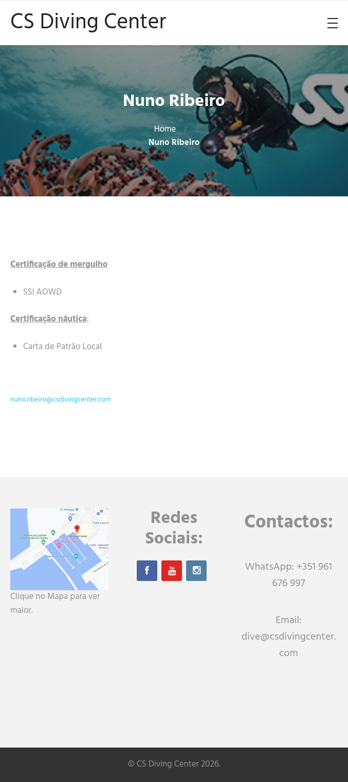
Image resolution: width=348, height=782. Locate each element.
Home (165, 129)
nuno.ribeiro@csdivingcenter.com (60, 399)
